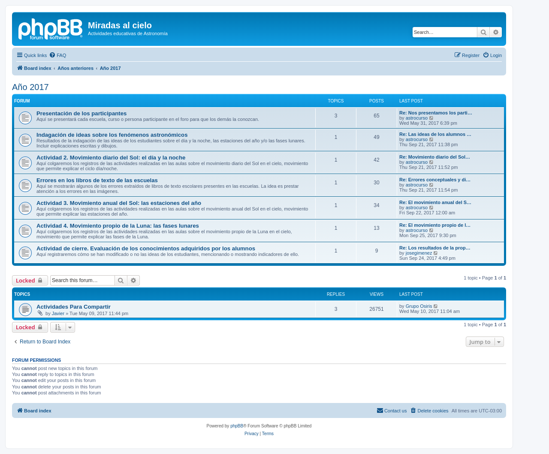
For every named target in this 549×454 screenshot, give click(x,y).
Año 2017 (30, 87)
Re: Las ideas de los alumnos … (435, 134)
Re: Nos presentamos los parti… (435, 112)
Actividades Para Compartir (73, 307)
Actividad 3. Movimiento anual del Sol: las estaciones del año (118, 203)
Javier (58, 313)
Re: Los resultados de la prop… (435, 247)
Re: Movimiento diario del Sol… (434, 156)
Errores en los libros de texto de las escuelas (97, 180)
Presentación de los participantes (81, 113)
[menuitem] (57, 55)
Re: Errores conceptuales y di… (435, 179)
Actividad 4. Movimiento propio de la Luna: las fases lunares (117, 225)
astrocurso (417, 117)
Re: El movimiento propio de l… (435, 225)
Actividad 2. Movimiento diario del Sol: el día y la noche (110, 157)
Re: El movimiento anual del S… (435, 202)
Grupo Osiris (419, 306)
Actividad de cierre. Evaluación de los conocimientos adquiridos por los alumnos (145, 248)
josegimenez (419, 253)
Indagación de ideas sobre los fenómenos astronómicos (111, 135)
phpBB (236, 426)
